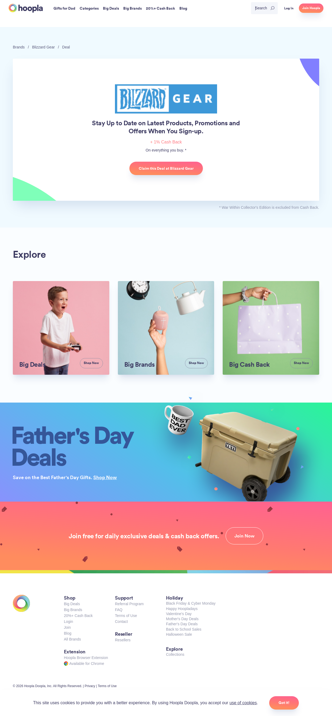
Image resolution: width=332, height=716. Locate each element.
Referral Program (129, 604)
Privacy (90, 686)
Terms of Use (126, 615)
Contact (121, 621)
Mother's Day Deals (182, 619)
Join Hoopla (311, 8)
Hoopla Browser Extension (86, 658)
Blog (67, 633)
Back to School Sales (183, 629)
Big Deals (72, 604)
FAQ (118, 610)
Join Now (244, 536)
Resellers (122, 640)
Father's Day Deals (182, 624)
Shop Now (105, 477)
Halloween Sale (179, 634)
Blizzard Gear (43, 47)
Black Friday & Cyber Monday (190, 603)
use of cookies (243, 702)
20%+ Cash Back (78, 615)
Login (68, 621)
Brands (19, 47)
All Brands (72, 639)
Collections (175, 654)
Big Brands (73, 610)
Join (67, 627)
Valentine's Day (179, 614)
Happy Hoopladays (182, 609)
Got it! (284, 702)
